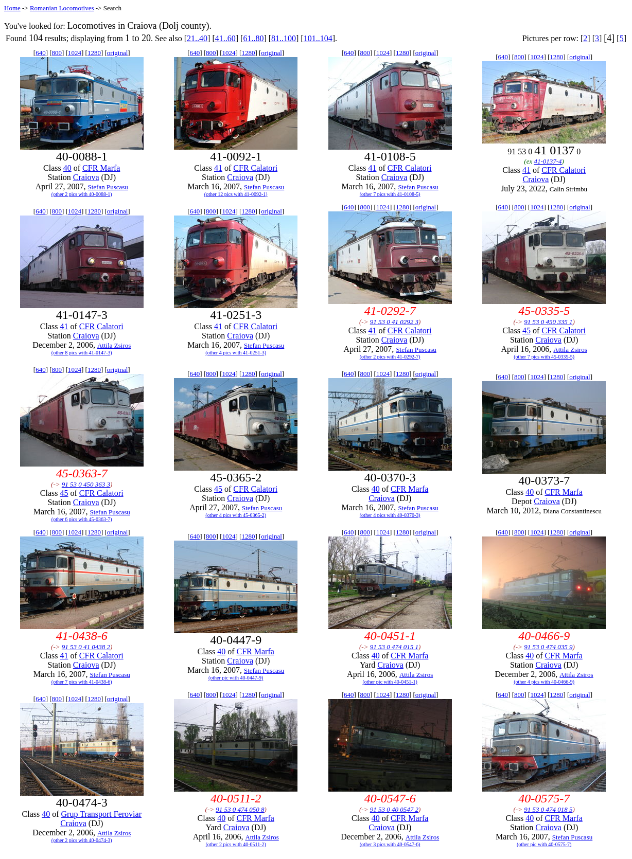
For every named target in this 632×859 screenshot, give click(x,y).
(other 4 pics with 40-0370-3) (390, 515)
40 (67, 168)
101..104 (318, 38)
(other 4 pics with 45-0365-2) (235, 515)
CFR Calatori (255, 168)
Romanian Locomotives (62, 8)
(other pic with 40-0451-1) (389, 682)
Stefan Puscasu (107, 187)
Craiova (86, 177)
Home (12, 8)
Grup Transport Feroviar (101, 814)
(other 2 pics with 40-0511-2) (236, 844)
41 (218, 168)
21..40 (197, 38)
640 (41, 53)
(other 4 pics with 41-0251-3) (235, 352)
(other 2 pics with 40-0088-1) (81, 194)
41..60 (225, 38)
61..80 (253, 38)
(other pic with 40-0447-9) (235, 678)
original (117, 53)
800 (57, 53)
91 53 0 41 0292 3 (394, 322)
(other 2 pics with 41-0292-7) (390, 357)
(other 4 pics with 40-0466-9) (544, 682)
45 (526, 330)
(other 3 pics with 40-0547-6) (390, 844)
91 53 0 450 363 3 (86, 484)
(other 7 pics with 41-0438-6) (81, 682)
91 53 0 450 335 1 (548, 322)
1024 (74, 53)
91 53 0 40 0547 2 (394, 809)
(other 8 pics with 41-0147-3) (81, 352)
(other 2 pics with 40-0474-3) (81, 840)
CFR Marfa (101, 168)
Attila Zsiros (114, 345)
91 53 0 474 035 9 (548, 647)
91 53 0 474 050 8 (240, 809)
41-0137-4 (547, 161)
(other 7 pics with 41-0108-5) (390, 194)
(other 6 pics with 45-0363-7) (81, 519)
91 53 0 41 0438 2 (86, 647)
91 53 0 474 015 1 (394, 647)
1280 (94, 53)
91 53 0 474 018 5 (548, 809)
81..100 (283, 38)
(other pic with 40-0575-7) (544, 844)
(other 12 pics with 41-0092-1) (236, 194)
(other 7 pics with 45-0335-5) (544, 357)
